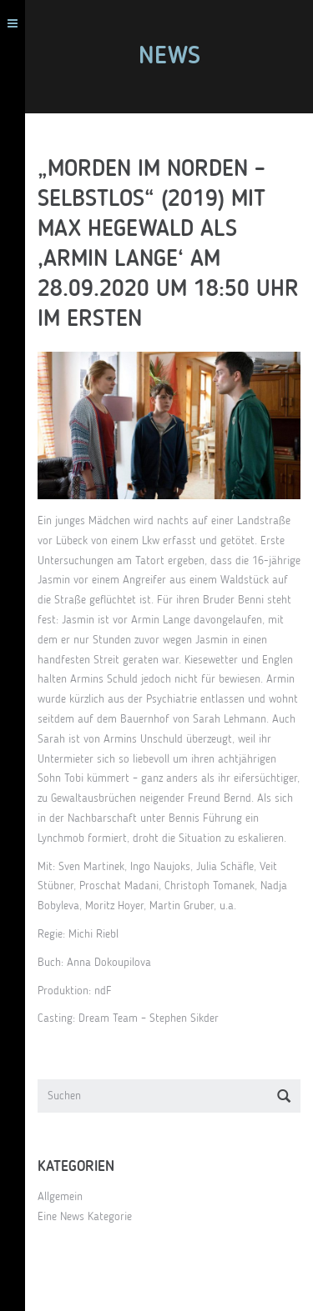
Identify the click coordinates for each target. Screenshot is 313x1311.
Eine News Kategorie (85, 1217)
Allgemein (60, 1197)
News (169, 56)
